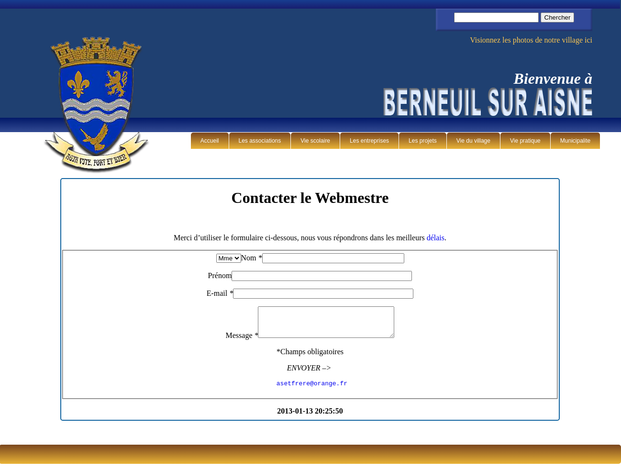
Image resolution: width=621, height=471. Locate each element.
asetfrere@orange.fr (312, 390)
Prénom (220, 275)
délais (435, 238)
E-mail (220, 293)
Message (234, 341)
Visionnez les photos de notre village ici (531, 40)
